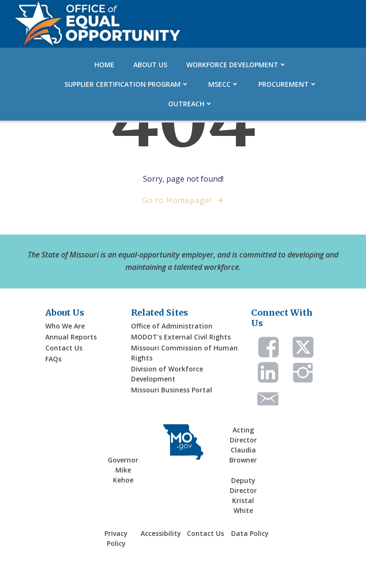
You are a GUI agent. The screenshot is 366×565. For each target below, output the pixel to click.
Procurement (287, 84)
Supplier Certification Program (126, 84)
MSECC (223, 84)
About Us (150, 64)
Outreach (190, 103)
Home (104, 64)
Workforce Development (236, 64)
